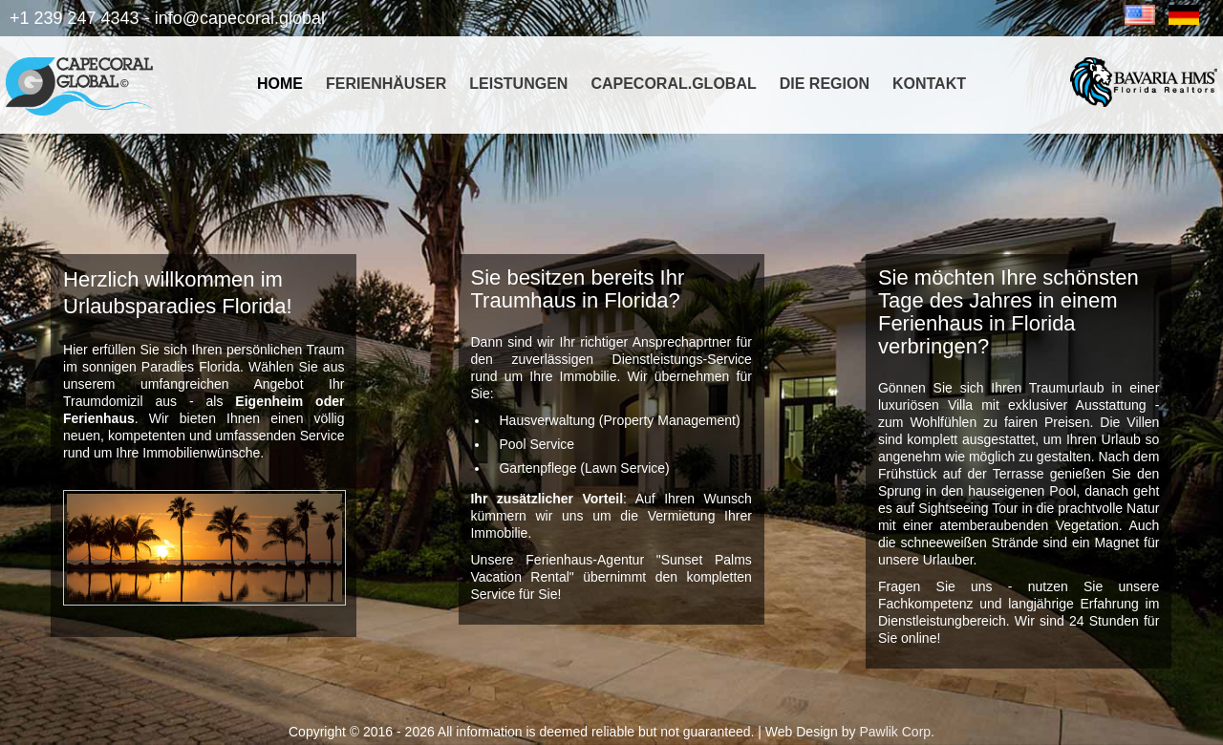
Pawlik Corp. (896, 731)
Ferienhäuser (386, 83)
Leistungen (518, 83)
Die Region (824, 83)
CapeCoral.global (673, 83)
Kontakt (929, 83)
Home (280, 83)
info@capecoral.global (240, 18)
